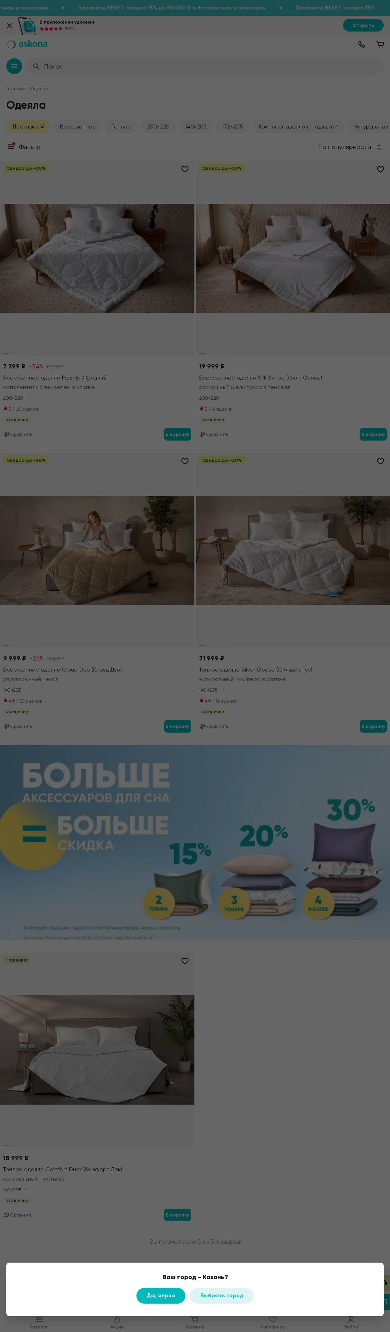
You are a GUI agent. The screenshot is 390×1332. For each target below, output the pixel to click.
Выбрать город (221, 1295)
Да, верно (161, 1295)
